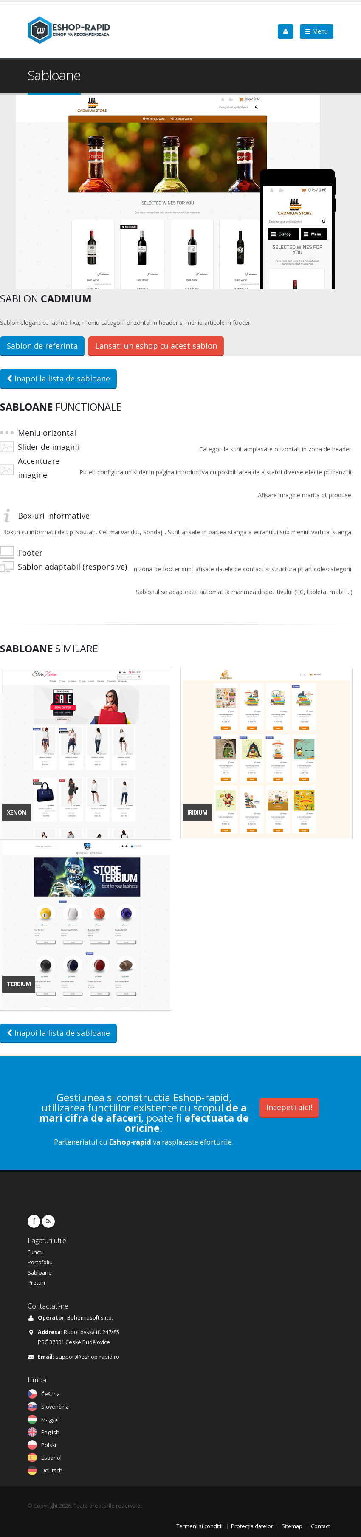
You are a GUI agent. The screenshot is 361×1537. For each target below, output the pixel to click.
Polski (48, 1445)
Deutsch (51, 1470)
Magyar (50, 1419)
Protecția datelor (252, 1526)
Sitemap (292, 1526)
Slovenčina (55, 1406)
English (50, 1432)
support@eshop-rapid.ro (87, 1356)
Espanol (51, 1457)
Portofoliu (40, 1262)
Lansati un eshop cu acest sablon (156, 346)
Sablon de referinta (42, 346)
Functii (36, 1252)
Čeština (50, 1394)
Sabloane (40, 1272)
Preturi (36, 1282)
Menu (316, 31)
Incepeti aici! (289, 1107)
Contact (320, 1526)
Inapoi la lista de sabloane (58, 378)
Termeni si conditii (199, 1526)
